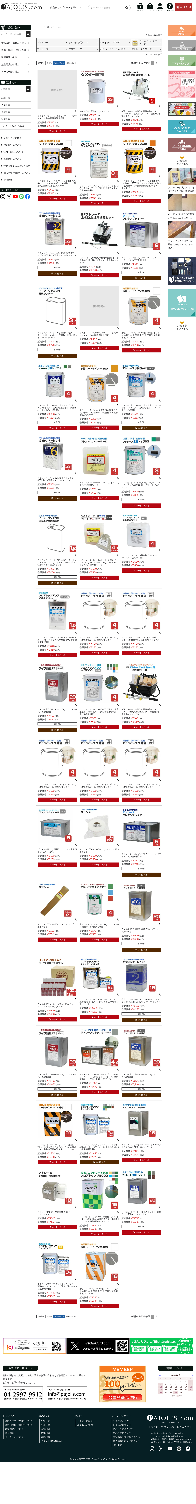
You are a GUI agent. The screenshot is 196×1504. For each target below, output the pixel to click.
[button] (160, 63)
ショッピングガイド (14, 137)
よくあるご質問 (85, 1425)
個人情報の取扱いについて (17, 172)
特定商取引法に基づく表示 (17, 165)
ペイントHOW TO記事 (13, 126)
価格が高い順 (71, 63)
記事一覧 (5, 98)
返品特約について (12, 158)
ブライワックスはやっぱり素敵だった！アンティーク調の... (181, 244)
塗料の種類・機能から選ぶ (18, 1425)
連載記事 (5, 112)
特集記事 (5, 119)
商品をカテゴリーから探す (63, 7)
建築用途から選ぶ (14, 1429)
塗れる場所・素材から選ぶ (18, 1420)
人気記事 (5, 105)
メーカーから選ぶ (44, 27)
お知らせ (45, 1420)
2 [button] (156, 63)
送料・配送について (14, 151)
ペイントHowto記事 (51, 1441)
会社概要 (8, 179)
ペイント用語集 (85, 1420)
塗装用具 (9, 1433)
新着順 (49, 63)
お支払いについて (12, 144)
